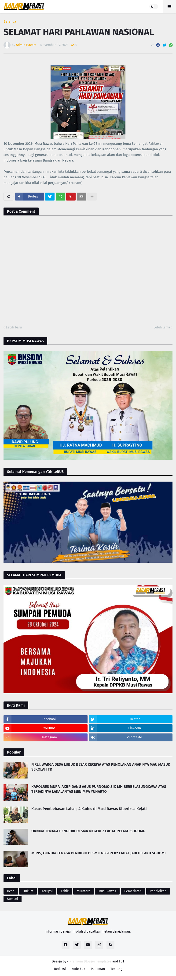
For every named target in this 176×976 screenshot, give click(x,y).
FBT (121, 961)
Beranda (10, 21)
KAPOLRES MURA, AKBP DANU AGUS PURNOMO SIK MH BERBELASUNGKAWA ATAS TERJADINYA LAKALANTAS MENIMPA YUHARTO (98, 789)
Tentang (116, 969)
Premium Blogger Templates (90, 961)
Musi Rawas (107, 891)
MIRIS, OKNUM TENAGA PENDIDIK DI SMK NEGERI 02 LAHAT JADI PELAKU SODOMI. (99, 853)
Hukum (28, 891)
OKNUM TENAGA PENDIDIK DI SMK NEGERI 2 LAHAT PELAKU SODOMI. (88, 831)
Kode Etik (78, 969)
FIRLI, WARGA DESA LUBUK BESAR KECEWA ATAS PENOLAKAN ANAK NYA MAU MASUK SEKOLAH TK (100, 767)
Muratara (83, 891)
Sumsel (12, 899)
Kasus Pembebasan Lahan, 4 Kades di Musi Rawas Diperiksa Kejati (89, 809)
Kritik (65, 891)
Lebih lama (162, 327)
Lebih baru (14, 327)
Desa (11, 891)
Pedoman (98, 969)
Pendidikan (158, 891)
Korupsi (47, 891)
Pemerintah (133, 891)
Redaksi (60, 969)
